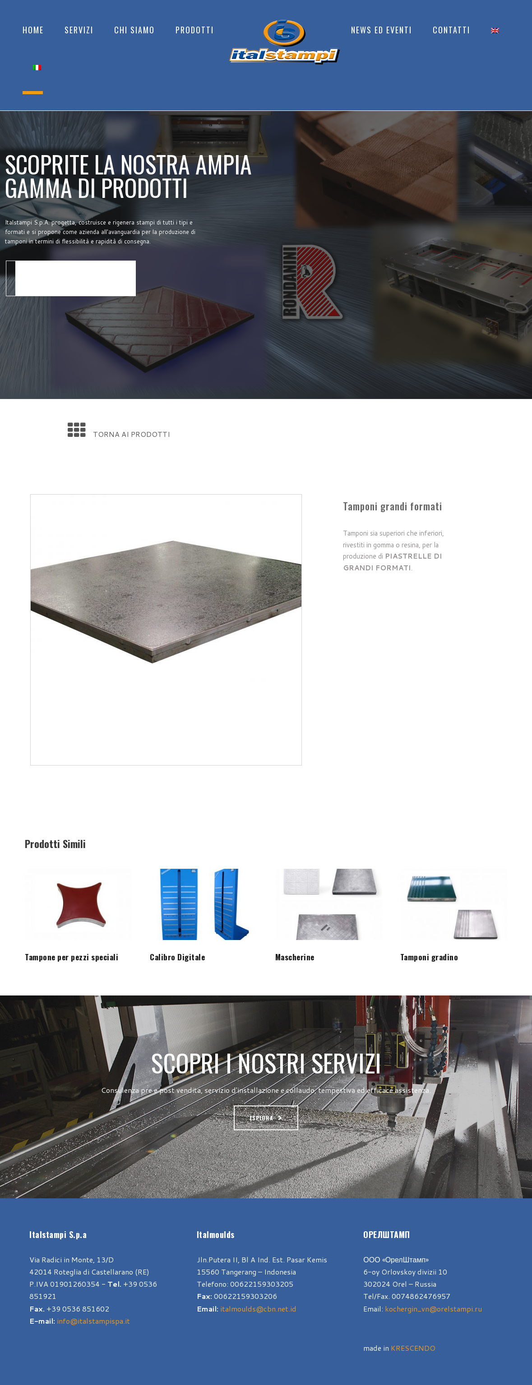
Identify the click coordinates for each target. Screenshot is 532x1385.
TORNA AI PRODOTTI (131, 434)
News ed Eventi (381, 30)
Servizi (79, 30)
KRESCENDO (413, 1348)
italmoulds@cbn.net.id (258, 1308)
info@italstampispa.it (93, 1321)
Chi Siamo (134, 30)
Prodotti (195, 30)
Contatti (451, 30)
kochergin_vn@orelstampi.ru (433, 1308)
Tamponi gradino (429, 957)
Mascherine (295, 957)
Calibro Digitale (177, 957)
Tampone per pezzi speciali (71, 957)
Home (33, 30)
